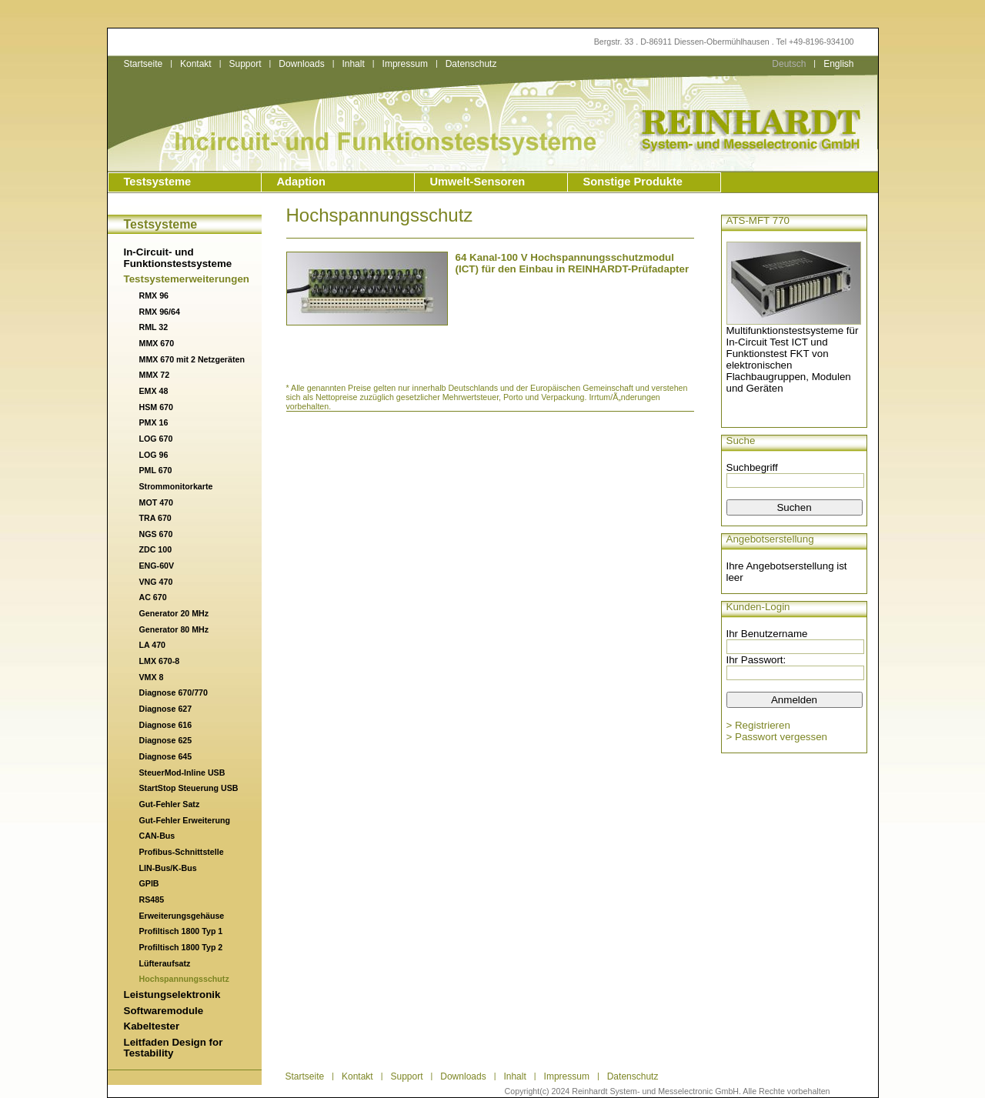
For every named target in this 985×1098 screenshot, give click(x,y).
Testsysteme (158, 181)
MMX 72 (154, 374)
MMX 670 (157, 343)
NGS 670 (156, 534)
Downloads (301, 63)
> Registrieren (758, 725)
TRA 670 (155, 517)
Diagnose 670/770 (173, 692)
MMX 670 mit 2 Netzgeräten (192, 359)
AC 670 (153, 597)
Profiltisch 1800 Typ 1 (181, 931)
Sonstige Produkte (633, 181)
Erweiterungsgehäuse (182, 915)
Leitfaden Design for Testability (173, 1048)
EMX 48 (154, 390)
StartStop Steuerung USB (189, 788)
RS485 (152, 899)
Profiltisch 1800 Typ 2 (181, 947)
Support (245, 63)
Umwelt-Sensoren (478, 181)
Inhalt (353, 63)
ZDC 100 (155, 549)
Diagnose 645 (165, 756)
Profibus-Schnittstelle (181, 851)
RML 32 (154, 327)
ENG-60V (157, 565)
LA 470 (152, 644)
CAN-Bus (157, 835)
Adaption (301, 181)
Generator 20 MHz (174, 613)
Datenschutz (471, 63)
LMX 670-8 (159, 661)
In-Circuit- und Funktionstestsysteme (178, 257)
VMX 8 (151, 677)
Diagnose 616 (165, 724)
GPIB (149, 883)
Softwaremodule (164, 1010)
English (838, 63)
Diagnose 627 (165, 708)
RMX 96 (154, 295)
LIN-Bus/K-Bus (168, 868)
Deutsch (789, 63)
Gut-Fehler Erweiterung (184, 820)
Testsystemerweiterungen (186, 279)
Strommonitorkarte (176, 486)
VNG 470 (156, 581)
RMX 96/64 (159, 311)
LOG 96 (154, 454)
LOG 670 (156, 438)
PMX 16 (154, 422)
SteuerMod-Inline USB (182, 772)
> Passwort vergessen (777, 737)
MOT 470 (156, 502)
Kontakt (196, 63)
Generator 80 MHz (174, 629)
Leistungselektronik (172, 994)
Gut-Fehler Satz (169, 804)
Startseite (143, 63)
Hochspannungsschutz (184, 978)
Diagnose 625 (165, 740)
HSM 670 (156, 407)
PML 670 (155, 470)
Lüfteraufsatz (165, 963)
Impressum (405, 63)
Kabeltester (152, 1026)
